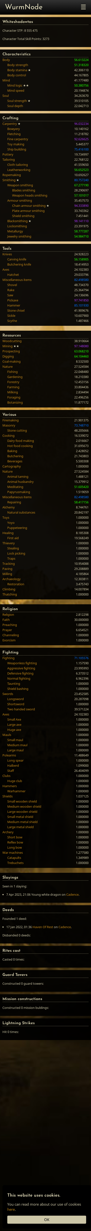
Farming (13, 387)
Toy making (15, 144)
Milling (7, 574)
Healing (8, 533)
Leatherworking (18, 170)
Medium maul (17, 745)
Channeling (10, 635)
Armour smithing (19, 200)
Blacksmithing (17, 221)
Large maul (15, 750)
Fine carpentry (17, 139)
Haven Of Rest (43, 927)
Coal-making (11, 361)
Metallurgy (15, 231)
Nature (7, 366)
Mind (6, 80)
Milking (12, 392)
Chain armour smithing (29, 205)
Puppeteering (17, 528)
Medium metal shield (22, 822)
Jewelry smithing (19, 236)
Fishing (12, 371)
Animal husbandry (20, 481)
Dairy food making (20, 440)
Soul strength (17, 101)
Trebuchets (15, 863)
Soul (5, 95)
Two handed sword (21, 709)
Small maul (15, 740)
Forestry (13, 382)
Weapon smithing (20, 185)
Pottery (7, 154)
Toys (5, 517)
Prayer (7, 630)
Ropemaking (11, 175)
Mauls (6, 735)
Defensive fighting (20, 673)
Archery (8, 832)
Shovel (12, 285)
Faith (6, 619)
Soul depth (15, 106)
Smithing (9, 180)
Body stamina (17, 70)
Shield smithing (23, 216)
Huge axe (14, 729)
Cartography (11, 466)
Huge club (14, 781)
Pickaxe (12, 300)
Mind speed (15, 90)
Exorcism (9, 640)
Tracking (8, 563)
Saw (10, 295)
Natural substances (21, 512)
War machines (12, 852)
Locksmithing (17, 226)
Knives (7, 254)
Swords (7, 694)
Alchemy (8, 507)
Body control (16, 75)
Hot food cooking (20, 446)
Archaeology (11, 579)
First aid (13, 538)
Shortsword (15, 704)
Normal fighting (18, 678)
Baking (12, 451)
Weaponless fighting (22, 663)
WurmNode (24, 7)
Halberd (13, 765)
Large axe (14, 724)
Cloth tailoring (17, 164)
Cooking (8, 435)
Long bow (14, 847)
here (11, 1209)
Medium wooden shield (24, 806)
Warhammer (16, 791)
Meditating (15, 487)
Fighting (8, 658)
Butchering (15, 456)
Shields (7, 796)
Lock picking (16, 553)
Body (6, 60)
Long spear (15, 760)
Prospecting (11, 351)
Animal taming (17, 476)
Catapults (14, 857)
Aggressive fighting (21, 668)
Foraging (13, 397)
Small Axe (14, 719)
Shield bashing (17, 688)
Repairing (14, 502)
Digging (8, 356)
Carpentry (9, 123)
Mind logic (14, 85)
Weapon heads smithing (29, 195)
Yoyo (11, 522)
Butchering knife (19, 264)
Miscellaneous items (17, 280)
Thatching (9, 594)
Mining (7, 346)
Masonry (8, 425)
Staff (10, 770)
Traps (11, 558)
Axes (5, 269)
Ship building (16, 149)
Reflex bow (15, 842)
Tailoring (8, 159)
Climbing (8, 589)
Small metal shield (20, 816)
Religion (8, 614)
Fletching (14, 134)
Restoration (15, 584)
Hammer (13, 305)
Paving (7, 568)
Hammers (9, 786)
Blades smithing (23, 190)
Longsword (15, 699)
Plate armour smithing (28, 210)
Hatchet (13, 274)
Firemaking (10, 420)
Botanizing (15, 402)
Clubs (6, 776)
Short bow (14, 837)
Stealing (13, 548)
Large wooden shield (22, 811)
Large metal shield (20, 827)
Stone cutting (17, 430)
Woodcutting (12, 341)
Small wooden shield (22, 801)
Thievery (8, 543)
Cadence (72, 894)
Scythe (12, 320)
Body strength (17, 65)
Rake (10, 290)
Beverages (14, 461)
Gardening (15, 377)
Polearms (9, 755)
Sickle (11, 315)
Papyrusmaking (18, 492)
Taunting (13, 683)
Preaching (9, 625)
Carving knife (16, 259)
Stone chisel (16, 310)
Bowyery (13, 129)
